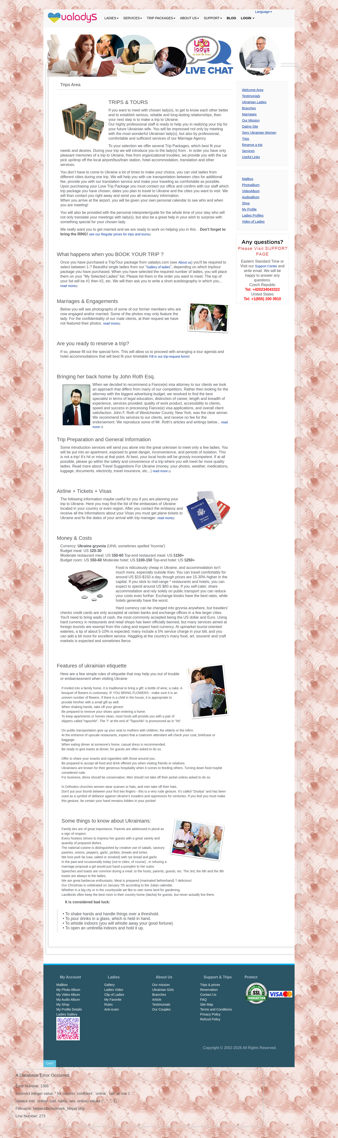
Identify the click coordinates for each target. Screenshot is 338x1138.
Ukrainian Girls (163, 990)
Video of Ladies (253, 221)
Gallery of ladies (158, 267)
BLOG (231, 18)
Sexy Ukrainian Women (259, 132)
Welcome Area (252, 90)
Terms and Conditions (216, 1009)
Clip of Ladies (114, 994)
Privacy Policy (210, 1014)
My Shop (62, 1004)
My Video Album (68, 994)
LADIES (111, 18)
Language (263, 12)
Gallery (109, 985)
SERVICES (132, 18)
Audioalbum (250, 197)
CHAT (50, 1063)
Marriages (249, 114)
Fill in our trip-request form (169, 356)
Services (248, 151)
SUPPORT (213, 18)
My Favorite (112, 999)
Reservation (209, 990)
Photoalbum (251, 185)
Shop (246, 203)
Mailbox (247, 179)
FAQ (203, 999)
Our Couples (161, 1009)
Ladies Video (113, 990)
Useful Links (251, 157)
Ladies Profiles (253, 215)
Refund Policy (210, 1019)
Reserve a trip (252, 145)
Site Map (206, 1004)
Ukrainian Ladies (254, 102)
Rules (108, 1004)
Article (156, 999)
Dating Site (250, 126)
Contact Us (208, 994)
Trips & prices (210, 985)
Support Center (266, 266)
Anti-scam (111, 1009)
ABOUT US (189, 18)
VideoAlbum (251, 191)
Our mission (161, 985)
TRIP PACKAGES (161, 18)
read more (68, 286)
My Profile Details (69, 1009)
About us (184, 262)
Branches (249, 108)
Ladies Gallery (66, 1014)
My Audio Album (68, 999)
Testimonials (251, 96)
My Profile (249, 209)
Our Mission (251, 120)
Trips (245, 139)
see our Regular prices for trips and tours (120, 234)
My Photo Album (68, 990)
